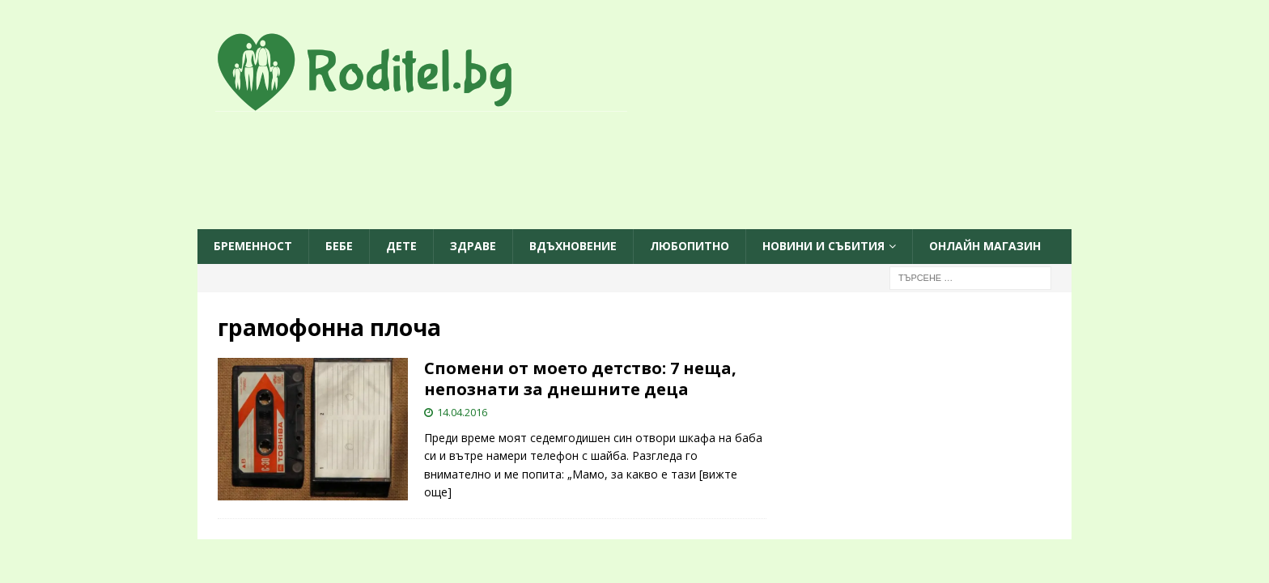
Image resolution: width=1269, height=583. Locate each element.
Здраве (473, 245)
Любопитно (689, 245)
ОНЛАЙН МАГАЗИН (985, 245)
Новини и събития (823, 245)
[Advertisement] (634, 171)
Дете (401, 245)
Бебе (339, 245)
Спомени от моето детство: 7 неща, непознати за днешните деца (580, 378)
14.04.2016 (462, 412)
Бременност (253, 245)
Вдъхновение (573, 245)
